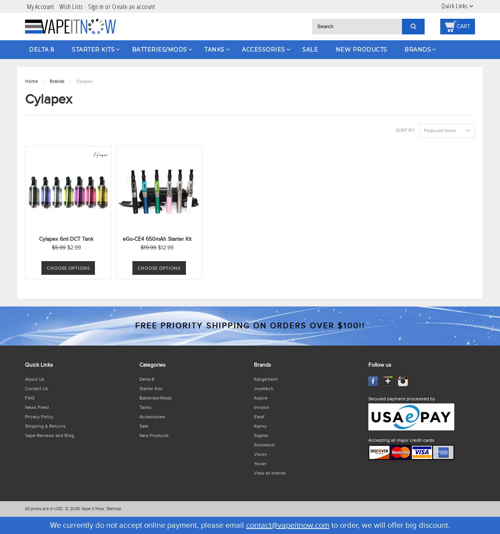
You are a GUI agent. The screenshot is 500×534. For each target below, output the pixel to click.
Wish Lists (71, 6)
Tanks (214, 49)
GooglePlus (388, 381)
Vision (260, 454)
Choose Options (68, 268)
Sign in (96, 6)
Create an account (133, 6)
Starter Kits (93, 49)
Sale (310, 49)
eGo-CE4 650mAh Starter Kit (157, 239)
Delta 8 (42, 49)
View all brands (270, 473)
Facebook (373, 381)
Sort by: (406, 130)
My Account (40, 6)
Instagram (403, 381)
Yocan (260, 463)
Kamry (260, 426)
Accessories (263, 49)
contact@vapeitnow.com (287, 525)
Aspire (261, 398)
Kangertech (266, 379)
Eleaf (259, 416)
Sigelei (261, 435)
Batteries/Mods (159, 49)
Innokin (262, 407)
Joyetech (263, 388)
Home (31, 81)
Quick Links (454, 6)
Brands (417, 49)
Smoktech (264, 445)
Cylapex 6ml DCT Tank (66, 239)
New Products (361, 49)
